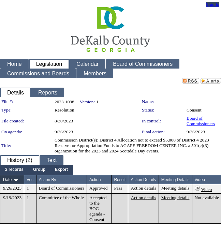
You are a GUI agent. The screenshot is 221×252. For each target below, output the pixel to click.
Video (206, 189)
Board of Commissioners (201, 121)
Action (95, 179)
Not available (207, 197)
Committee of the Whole (61, 197)
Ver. (30, 179)
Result (120, 179)
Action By (47, 179)
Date (7, 179)
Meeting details (175, 188)
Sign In (212, 4)
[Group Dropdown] (39, 170)
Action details (143, 188)
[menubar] (36, 170)
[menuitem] (14, 170)
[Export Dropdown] (61, 170)
